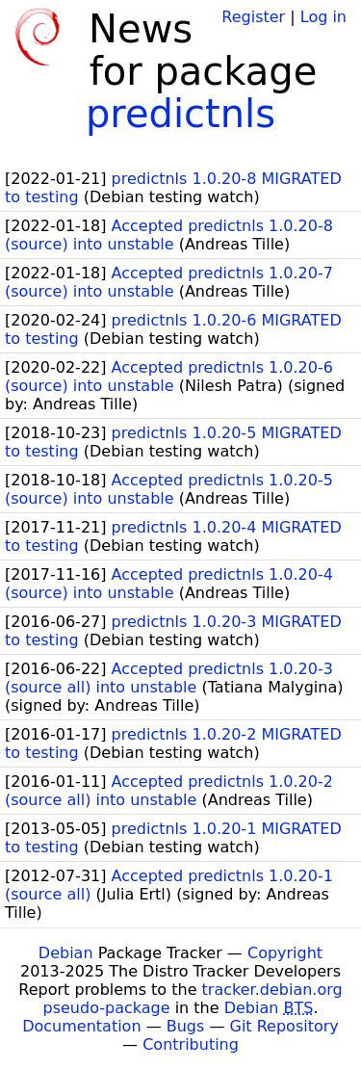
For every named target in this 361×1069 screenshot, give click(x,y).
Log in (323, 17)
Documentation (81, 1026)
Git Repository (284, 1026)
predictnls (180, 113)
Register (253, 17)
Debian (66, 953)
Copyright (284, 953)
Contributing (190, 1044)
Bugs (186, 1026)
